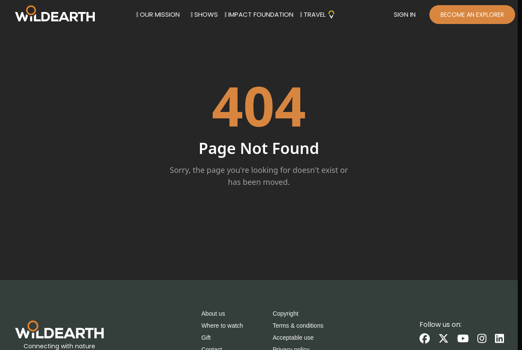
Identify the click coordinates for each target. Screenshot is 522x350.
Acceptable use (293, 337)
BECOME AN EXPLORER (472, 14)
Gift (206, 337)
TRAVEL (318, 14)
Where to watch (222, 325)
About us (213, 313)
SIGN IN (405, 14)
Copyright (286, 313)
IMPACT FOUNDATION (259, 14)
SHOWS (204, 14)
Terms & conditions (298, 325)
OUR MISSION (158, 14)
